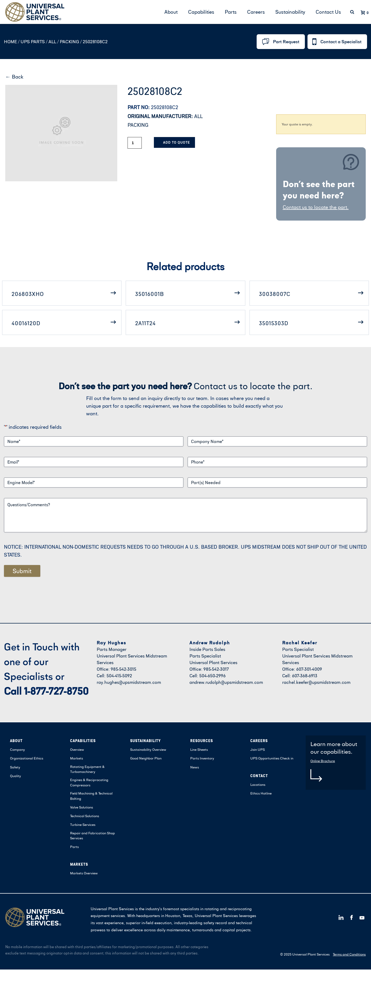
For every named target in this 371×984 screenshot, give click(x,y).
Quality (15, 776)
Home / (11, 41)
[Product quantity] (135, 143)
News (194, 767)
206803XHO (28, 293)
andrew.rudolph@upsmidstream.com (226, 682)
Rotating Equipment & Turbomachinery (87, 769)
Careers (256, 12)
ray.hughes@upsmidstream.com (129, 682)
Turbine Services (82, 824)
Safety (15, 767)
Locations (257, 784)
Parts (231, 12)
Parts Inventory (202, 758)
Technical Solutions (84, 816)
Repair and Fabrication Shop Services (92, 835)
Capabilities (201, 12)
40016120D (26, 323)
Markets (76, 758)
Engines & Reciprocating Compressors (89, 782)
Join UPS (257, 749)
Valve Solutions (81, 807)
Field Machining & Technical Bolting (91, 796)
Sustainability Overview (148, 749)
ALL (52, 41)
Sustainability (290, 12)
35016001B (149, 293)
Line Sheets (199, 749)
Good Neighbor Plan (146, 758)
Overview (77, 749)
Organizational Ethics (26, 758)
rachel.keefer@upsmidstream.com (316, 682)
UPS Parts (33, 41)
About (171, 12)
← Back (14, 77)
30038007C (274, 293)
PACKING (69, 41)
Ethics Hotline (261, 793)
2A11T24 (145, 323)
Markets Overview (84, 873)
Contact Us (328, 12)
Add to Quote (176, 142)
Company (17, 749)
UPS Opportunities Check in (271, 758)
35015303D (273, 323)
